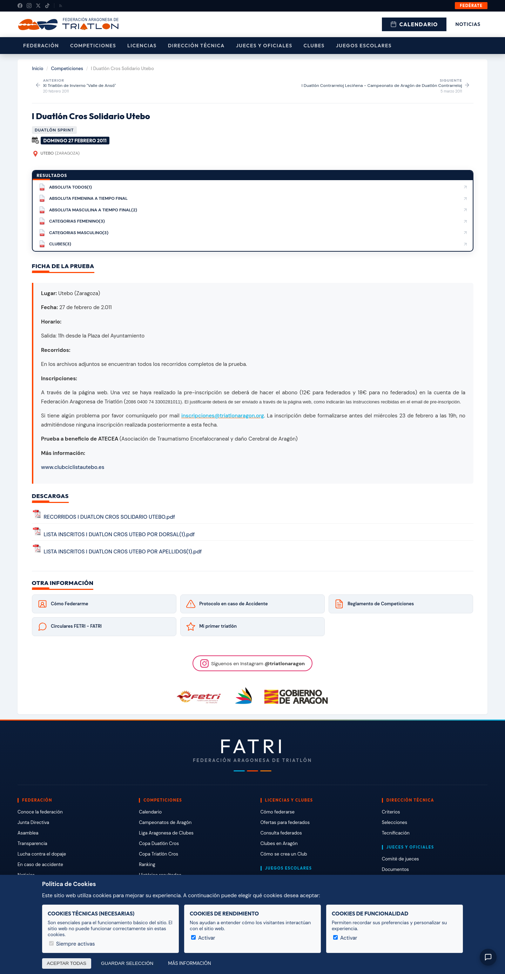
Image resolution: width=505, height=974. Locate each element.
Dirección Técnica (196, 45)
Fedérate (471, 5)
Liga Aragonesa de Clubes (166, 833)
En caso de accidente (40, 864)
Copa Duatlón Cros (159, 843)
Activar (203, 937)
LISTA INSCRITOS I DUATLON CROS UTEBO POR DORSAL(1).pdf (119, 534)
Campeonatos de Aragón (165, 822)
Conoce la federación (40, 812)
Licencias (142, 45)
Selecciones (394, 822)
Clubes (314, 45)
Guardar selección (127, 963)
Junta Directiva (33, 822)
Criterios (391, 812)
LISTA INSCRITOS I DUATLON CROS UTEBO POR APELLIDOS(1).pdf (123, 551)
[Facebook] (20, 5)
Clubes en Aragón (279, 843)
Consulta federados (281, 833)
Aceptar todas (67, 963)
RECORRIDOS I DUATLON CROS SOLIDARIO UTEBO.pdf (109, 517)
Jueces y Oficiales (264, 45)
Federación (41, 45)
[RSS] (61, 6)
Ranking (147, 864)
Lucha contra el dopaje (42, 854)
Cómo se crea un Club (284, 854)
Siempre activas (72, 943)
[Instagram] (29, 5)
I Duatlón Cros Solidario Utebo (91, 116)
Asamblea (28, 833)
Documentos (395, 869)
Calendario (414, 24)
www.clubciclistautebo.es (72, 467)
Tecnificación (396, 833)
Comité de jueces (400, 859)
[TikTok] (47, 5)
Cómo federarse (278, 812)
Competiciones (93, 45)
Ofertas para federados (285, 822)
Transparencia (32, 843)
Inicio (37, 68)
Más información (189, 963)
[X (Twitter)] (38, 5)
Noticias (468, 24)
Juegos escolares (364, 45)
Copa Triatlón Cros (158, 854)
